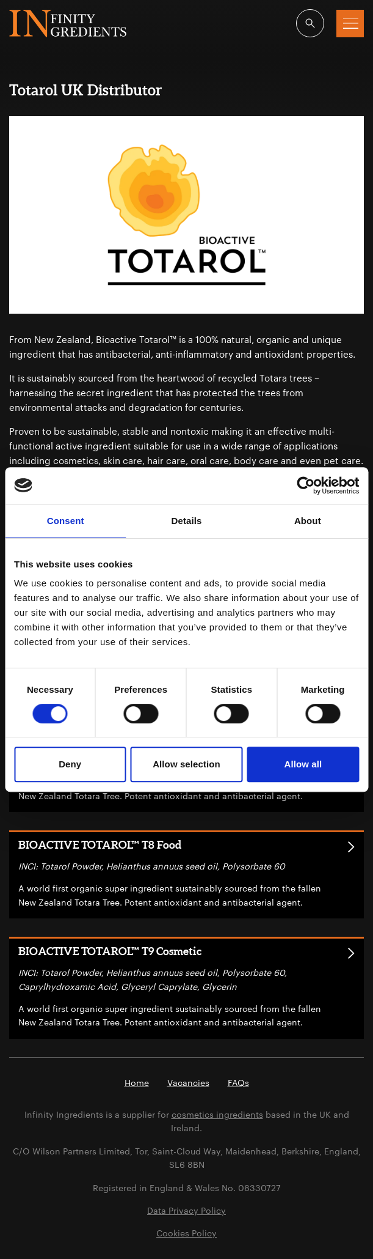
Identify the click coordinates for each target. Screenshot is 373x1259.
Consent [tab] (65, 520)
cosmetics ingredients (217, 1114)
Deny (70, 764)
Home (137, 1082)
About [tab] (307, 520)
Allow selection (186, 764)
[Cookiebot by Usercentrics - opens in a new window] (305, 485)
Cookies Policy (186, 1233)
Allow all (303, 764)
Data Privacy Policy (186, 1210)
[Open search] (310, 23)
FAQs (238, 1082)
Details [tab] (187, 520)
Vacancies (188, 1082)
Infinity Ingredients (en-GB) (67, 23)
